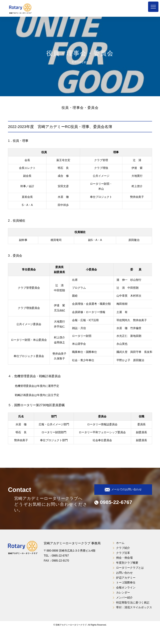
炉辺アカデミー (125, 577)
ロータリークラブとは (130, 567)
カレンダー (123, 592)
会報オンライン (125, 587)
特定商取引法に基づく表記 (132, 602)
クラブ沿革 (123, 552)
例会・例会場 (124, 557)
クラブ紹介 (123, 547)
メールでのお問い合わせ (123, 489)
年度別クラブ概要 (127, 562)
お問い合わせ (124, 572)
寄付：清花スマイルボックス (134, 607)
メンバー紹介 (124, 597)
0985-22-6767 (113, 502)
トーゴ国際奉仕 (125, 582)
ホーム (120, 542)
